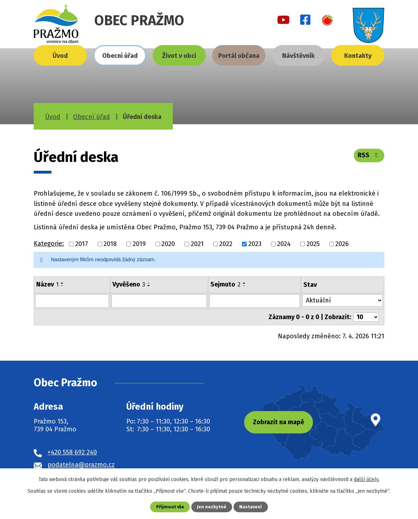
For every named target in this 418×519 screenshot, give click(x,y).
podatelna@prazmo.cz (81, 464)
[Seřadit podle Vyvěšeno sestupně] (149, 285)
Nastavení (250, 506)
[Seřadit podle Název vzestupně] (62, 283)
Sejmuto (225, 284)
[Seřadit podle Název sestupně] (62, 285)
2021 (197, 244)
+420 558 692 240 (72, 452)
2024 (284, 244)
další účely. (366, 479)
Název (47, 284)
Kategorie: (49, 243)
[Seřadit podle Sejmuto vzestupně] (244, 283)
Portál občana (238, 56)
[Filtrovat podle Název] (72, 301)
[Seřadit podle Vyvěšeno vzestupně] (149, 283)
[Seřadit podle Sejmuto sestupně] (244, 285)
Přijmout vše (170, 506)
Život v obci (179, 56)
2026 (342, 244)
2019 (139, 244)
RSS (369, 155)
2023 (255, 244)
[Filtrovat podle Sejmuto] (254, 301)
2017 (81, 244)
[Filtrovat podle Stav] (342, 300)
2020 (168, 244)
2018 (110, 244)
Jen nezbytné (211, 506)
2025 (313, 244)
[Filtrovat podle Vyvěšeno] (159, 301)
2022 (225, 244)
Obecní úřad (120, 56)
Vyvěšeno (128, 284)
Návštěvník (298, 56)
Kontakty (358, 56)
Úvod (60, 56)
